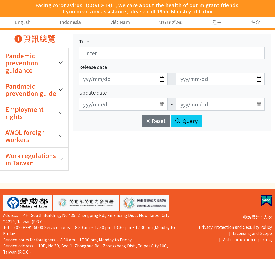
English (22, 22)
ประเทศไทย (171, 22)
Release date (93, 67)
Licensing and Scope (252, 233)
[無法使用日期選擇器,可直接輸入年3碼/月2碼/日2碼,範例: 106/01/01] (123, 79)
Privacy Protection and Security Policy (235, 227)
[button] (27, 203)
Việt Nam (120, 22)
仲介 (255, 22)
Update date (93, 92)
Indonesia (70, 22)
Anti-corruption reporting (247, 239)
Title (84, 41)
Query (186, 120)
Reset (156, 120)
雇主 (217, 22)
